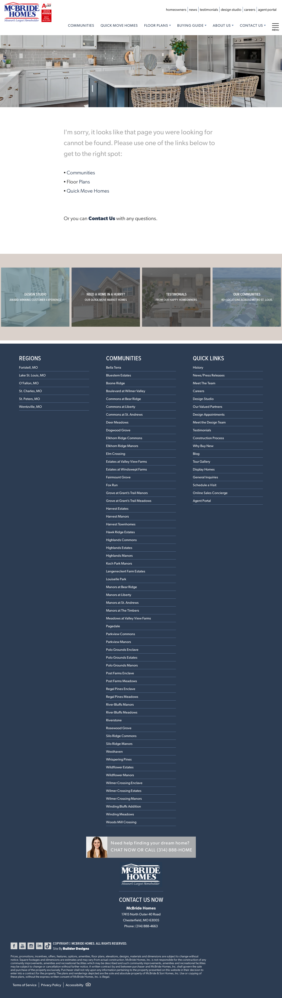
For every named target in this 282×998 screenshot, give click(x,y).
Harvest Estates (117, 508)
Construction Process (208, 438)
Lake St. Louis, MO (32, 375)
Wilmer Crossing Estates (123, 790)
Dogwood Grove (118, 430)
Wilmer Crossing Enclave (124, 782)
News (193, 9)
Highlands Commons (121, 539)
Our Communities (246, 297)
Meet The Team (204, 383)
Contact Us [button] (251, 25)
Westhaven (114, 751)
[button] (141, 847)
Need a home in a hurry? (106, 297)
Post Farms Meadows (121, 681)
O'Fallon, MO (29, 383)
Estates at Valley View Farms (126, 461)
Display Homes (204, 469)
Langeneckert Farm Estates (125, 571)
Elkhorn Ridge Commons (124, 438)
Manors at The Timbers (122, 610)
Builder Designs (76, 948)
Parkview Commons (120, 634)
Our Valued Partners (207, 406)
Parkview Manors (118, 641)
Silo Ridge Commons (121, 735)
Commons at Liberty (120, 406)
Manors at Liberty (118, 594)
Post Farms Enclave (120, 673)
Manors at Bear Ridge (121, 586)
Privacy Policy (51, 985)
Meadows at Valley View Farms (128, 618)
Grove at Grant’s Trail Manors (127, 492)
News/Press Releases (209, 375)
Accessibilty (74, 985)
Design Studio (231, 9)
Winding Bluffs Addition (123, 806)
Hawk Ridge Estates (120, 532)
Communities (81, 25)
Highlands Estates (119, 547)
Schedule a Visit (204, 485)
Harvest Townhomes (120, 524)
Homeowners (176, 9)
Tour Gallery (201, 461)
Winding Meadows (120, 814)
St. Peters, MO (29, 398)
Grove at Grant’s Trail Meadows (128, 500)
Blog (196, 453)
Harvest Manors (117, 516)
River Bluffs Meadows (121, 712)
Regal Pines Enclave (120, 688)
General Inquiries (205, 477)
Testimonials (209, 9)
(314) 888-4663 (146, 926)
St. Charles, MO (30, 391)
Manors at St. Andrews (122, 602)
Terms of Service (25, 985)
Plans (84, 181)
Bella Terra (113, 367)
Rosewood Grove (118, 728)
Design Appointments (209, 414)
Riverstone (114, 720)
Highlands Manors (119, 555)
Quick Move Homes (119, 25)
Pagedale (113, 626)
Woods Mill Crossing (121, 822)
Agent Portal (267, 9)
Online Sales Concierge (210, 492)
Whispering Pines (119, 759)
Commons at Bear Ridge (123, 398)
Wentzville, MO (30, 406)
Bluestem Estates (118, 375)
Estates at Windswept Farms (126, 469)
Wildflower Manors (120, 775)
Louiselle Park (116, 579)
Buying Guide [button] (190, 25)
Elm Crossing (115, 453)
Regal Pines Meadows (122, 696)
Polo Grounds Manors (122, 665)
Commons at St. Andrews (124, 414)
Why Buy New (203, 445)
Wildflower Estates (120, 767)
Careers (249, 9)
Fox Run (112, 485)
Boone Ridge (115, 383)
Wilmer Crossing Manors (124, 798)
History (198, 367)
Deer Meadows (117, 422)
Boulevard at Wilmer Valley (125, 391)
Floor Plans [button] (156, 25)
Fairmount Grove (118, 477)
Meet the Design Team (209, 422)
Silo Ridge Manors (119, 743)
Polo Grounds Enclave (122, 649)
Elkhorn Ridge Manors (122, 445)
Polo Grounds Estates (121, 657)
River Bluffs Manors (120, 704)
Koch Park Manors (119, 563)
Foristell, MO (28, 367)
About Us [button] (222, 25)
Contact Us (101, 218)
